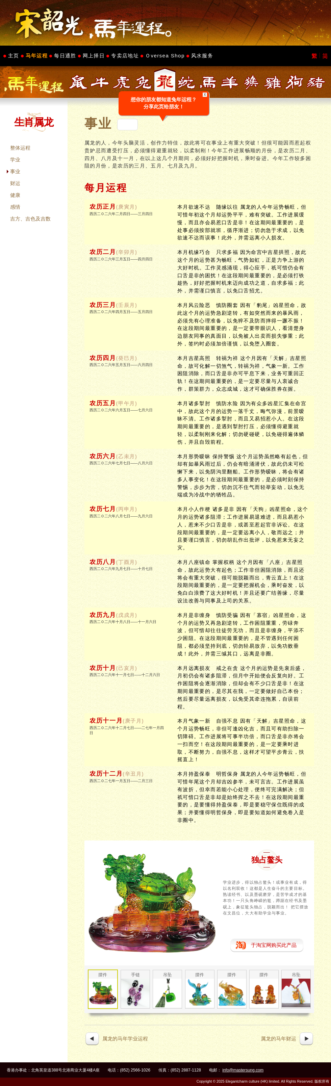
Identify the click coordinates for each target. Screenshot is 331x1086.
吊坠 (167, 974)
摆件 (102, 974)
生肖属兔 (143, 82)
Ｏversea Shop (165, 55)
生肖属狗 (294, 82)
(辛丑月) (133, 774)
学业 (15, 159)
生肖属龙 (165, 82)
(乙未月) (126, 456)
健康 (15, 195)
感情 (15, 207)
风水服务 (202, 55)
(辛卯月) (126, 252)
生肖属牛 (100, 82)
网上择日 (94, 55)
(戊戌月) (126, 615)
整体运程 (20, 148)
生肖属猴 (251, 82)
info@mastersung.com (242, 1070)
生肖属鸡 (273, 82)
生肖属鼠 (78, 82)
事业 (15, 171)
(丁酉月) (126, 562)
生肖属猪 (316, 82)
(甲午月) (126, 403)
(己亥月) (126, 668)
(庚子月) (133, 721)
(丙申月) (126, 509)
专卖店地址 (125, 55)
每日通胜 (65, 55)
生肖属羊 (229, 82)
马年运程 (37, 55)
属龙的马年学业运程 (125, 1038)
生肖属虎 (121, 82)
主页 (13, 55)
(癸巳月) (126, 358)
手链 (135, 974)
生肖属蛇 (186, 82)
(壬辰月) (126, 305)
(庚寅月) (126, 207)
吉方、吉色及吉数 (30, 219)
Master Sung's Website (165, 23)
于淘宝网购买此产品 (274, 945)
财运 (15, 183)
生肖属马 (208, 82)
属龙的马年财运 (278, 1038)
